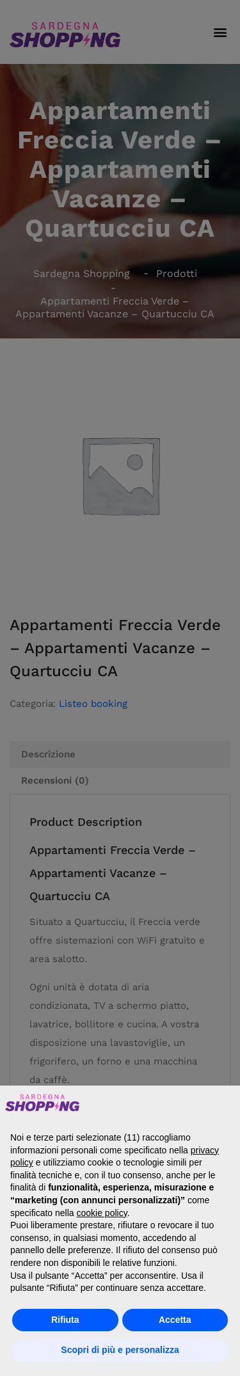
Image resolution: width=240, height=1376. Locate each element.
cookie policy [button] (102, 1213)
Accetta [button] (175, 1320)
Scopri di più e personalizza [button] (120, 1350)
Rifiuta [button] (65, 1320)
